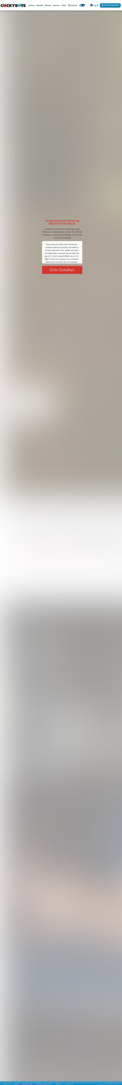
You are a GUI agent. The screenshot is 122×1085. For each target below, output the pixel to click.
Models (39, 5)
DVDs (63, 5)
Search (74, 5)
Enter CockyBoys (62, 269)
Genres (56, 5)
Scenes (31, 5)
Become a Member (110, 5)
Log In (96, 5)
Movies (48, 5)
